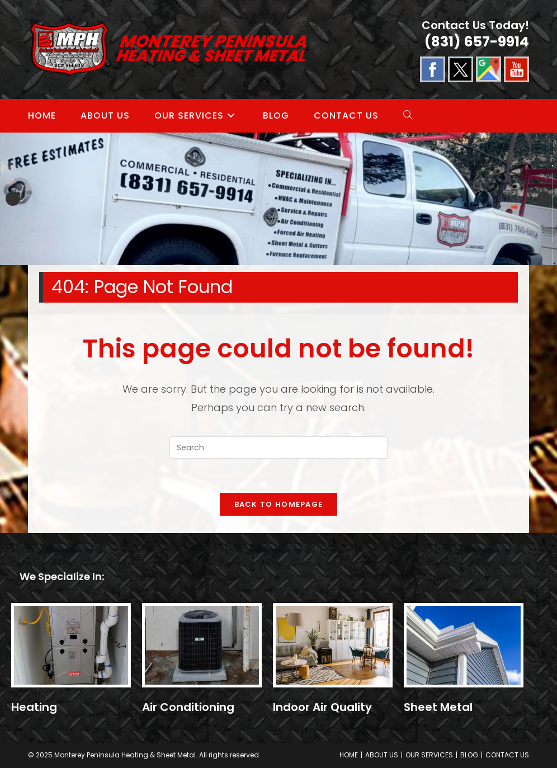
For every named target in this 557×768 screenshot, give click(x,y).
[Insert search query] (278, 447)
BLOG (469, 755)
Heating (34, 707)
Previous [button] (13, 198)
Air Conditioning (188, 707)
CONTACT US (507, 755)
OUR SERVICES (429, 755)
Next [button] (544, 198)
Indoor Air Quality (322, 707)
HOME (348, 755)
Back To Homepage (278, 504)
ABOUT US (381, 755)
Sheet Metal (438, 707)
